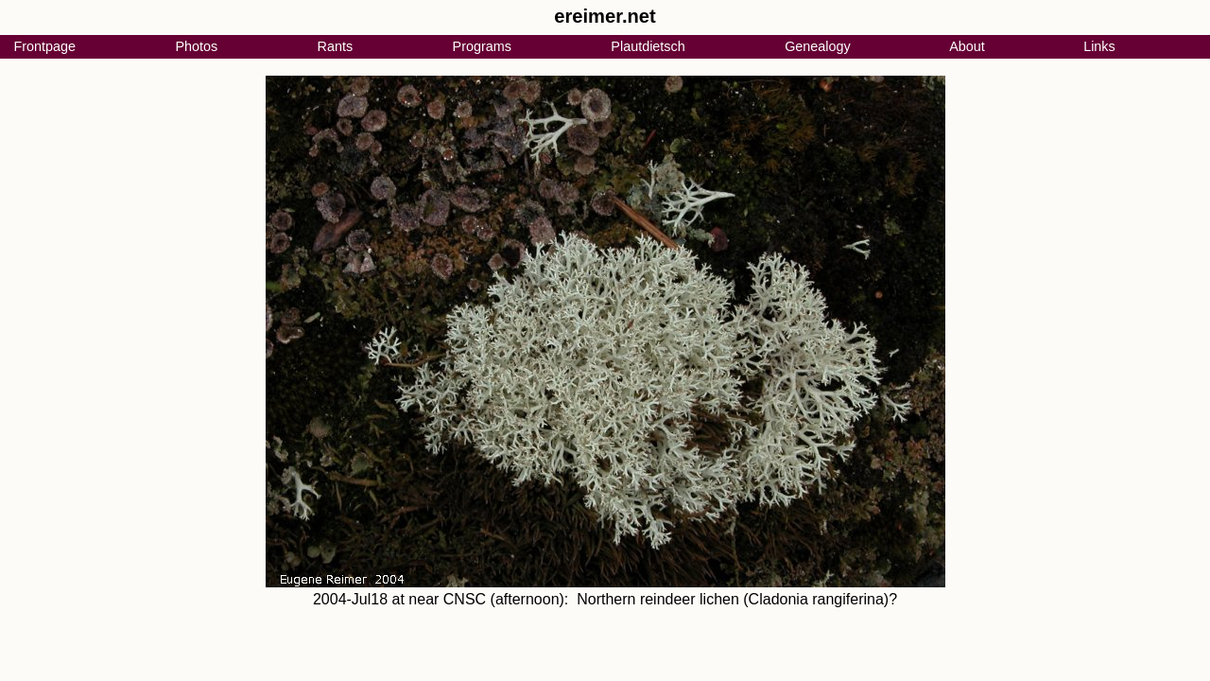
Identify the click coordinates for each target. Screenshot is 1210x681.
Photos (196, 46)
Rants (336, 46)
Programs (482, 46)
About (967, 46)
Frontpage (44, 46)
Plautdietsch (647, 46)
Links (1099, 46)
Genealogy (818, 46)
